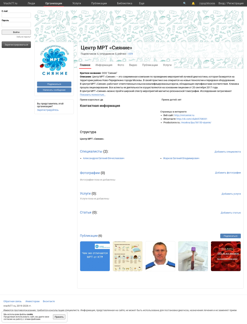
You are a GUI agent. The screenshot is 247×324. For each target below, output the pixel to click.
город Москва (207, 3)
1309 (130, 53)
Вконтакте (49, 301)
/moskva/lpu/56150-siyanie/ (196, 122)
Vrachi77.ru (10, 3)
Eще (141, 3)
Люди (31, 3)
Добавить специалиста (228, 151)
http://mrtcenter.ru (184, 115)
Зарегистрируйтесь (48, 110)
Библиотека (124, 3)
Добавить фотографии (228, 172)
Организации (53, 3)
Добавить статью (231, 212)
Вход (222, 3)
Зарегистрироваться (16, 44)
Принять (59, 317)
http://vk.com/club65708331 (192, 119)
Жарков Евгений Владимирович (181, 158)
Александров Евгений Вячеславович (103, 158)
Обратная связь (12, 301)
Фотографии (90, 173)
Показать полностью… (92, 94)
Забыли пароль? (23, 37)
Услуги (76, 3)
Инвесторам (32, 301)
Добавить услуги (231, 193)
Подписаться (54, 84)
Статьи (85, 212)
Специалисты (91, 151)
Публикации (99, 3)
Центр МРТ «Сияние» (92, 138)
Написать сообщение (54, 90)
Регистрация (235, 3)
